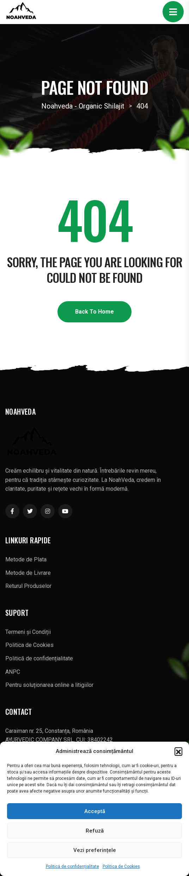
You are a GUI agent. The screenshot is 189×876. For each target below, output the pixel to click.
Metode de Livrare (28, 573)
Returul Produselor (28, 586)
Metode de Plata (26, 559)
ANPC (12, 671)
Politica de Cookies (121, 866)
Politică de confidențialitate (72, 866)
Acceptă (94, 811)
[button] (178, 751)
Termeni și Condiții (28, 632)
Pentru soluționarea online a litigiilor (49, 685)
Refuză (95, 831)
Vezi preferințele (94, 850)
